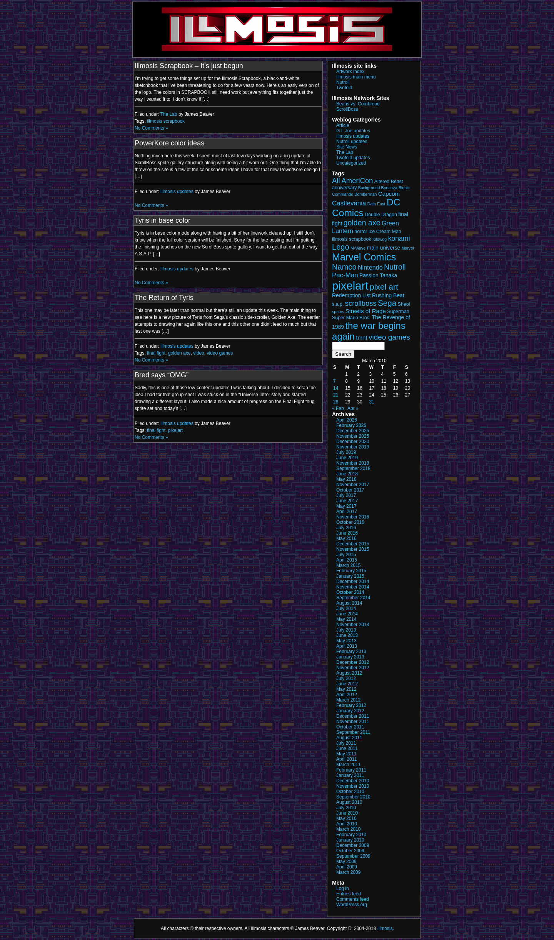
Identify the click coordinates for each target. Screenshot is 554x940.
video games (220, 353)
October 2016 (350, 522)
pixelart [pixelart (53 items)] (350, 285)
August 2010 (349, 802)
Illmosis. (385, 928)
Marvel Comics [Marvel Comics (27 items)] (364, 257)
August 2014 (349, 603)
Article (342, 125)
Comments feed (352, 899)
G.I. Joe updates (353, 130)
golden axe (179, 353)
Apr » (353, 408)
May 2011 (346, 754)
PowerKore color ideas (169, 143)
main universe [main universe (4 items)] (383, 248)
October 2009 (350, 850)
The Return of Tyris (164, 298)
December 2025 (352, 430)
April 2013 (346, 646)
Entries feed (348, 894)
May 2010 (346, 818)
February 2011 (351, 770)
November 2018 (352, 463)
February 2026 (351, 425)
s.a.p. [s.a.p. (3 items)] (338, 304)
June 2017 (347, 500)
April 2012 (346, 694)
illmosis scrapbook (166, 121)
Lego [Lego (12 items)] (340, 247)
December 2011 (352, 716)
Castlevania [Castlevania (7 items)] (349, 203)
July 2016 (346, 527)
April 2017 (346, 511)
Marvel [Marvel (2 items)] (408, 248)
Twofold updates (353, 157)
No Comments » (151, 128)
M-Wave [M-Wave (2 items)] (357, 248)
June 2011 (347, 748)
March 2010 (348, 829)
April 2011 (346, 759)
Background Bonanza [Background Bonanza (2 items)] (377, 187)
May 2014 (346, 619)
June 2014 (347, 614)
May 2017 (346, 506)
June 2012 (347, 684)
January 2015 (350, 576)
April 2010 (346, 824)
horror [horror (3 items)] (360, 231)
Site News (346, 147)
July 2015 (346, 554)
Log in (342, 888)
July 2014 (346, 608)
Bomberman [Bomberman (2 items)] (365, 194)
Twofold (344, 87)
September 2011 (353, 732)
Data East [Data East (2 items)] (376, 204)
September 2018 (353, 468)
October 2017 (350, 490)
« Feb (338, 408)
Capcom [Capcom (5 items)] (389, 193)
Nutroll (343, 82)
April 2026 (346, 420)
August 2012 (349, 673)
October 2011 (350, 727)
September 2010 (353, 797)
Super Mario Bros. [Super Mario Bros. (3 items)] (351, 317)
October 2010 (350, 791)
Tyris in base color (162, 220)
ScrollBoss (347, 109)
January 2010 (350, 840)
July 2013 (346, 630)
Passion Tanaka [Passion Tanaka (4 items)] (378, 275)
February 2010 (351, 834)
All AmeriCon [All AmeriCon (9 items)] (352, 181)
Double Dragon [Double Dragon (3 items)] (381, 214)
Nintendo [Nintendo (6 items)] (370, 267)
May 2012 (346, 689)
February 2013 (351, 651)
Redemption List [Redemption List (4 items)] (351, 295)
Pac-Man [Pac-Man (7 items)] (345, 275)
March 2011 (348, 764)
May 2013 (346, 640)
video (198, 353)
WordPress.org (351, 904)
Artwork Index (350, 71)
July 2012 (346, 678)
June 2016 (347, 533)
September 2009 (353, 856)
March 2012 (348, 700)
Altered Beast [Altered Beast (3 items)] (388, 181)
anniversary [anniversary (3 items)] (344, 187)
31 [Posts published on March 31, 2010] (371, 402)
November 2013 (352, 624)
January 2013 (350, 657)
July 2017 (346, 495)
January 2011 (350, 775)
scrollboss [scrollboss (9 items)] (361, 303)
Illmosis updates (177, 191)
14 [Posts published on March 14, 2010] (335, 388)
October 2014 (350, 592)
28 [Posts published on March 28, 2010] (335, 402)
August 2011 (349, 737)
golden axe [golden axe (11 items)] (362, 222)
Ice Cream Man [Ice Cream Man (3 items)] (385, 231)
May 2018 (346, 479)
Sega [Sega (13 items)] (387, 302)
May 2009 (346, 861)
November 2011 (352, 721)
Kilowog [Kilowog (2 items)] (379, 239)
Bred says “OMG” (162, 375)
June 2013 (347, 635)
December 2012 (352, 662)
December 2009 (352, 845)
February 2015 (351, 570)
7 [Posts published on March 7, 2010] (334, 381)
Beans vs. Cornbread (358, 104)
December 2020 (352, 441)
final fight (156, 353)
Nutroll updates (351, 141)
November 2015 (352, 549)
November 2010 (352, 786)
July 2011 (346, 743)
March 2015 (348, 565)
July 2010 (346, 807)
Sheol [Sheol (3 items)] (404, 304)
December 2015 (352, 544)
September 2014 (353, 597)
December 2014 (352, 581)
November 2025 (352, 436)
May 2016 (346, 538)
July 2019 (346, 452)
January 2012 (350, 710)
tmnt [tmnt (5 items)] (361, 337)
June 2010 (347, 813)
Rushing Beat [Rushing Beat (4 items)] (388, 295)
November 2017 (352, 484)
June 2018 (347, 474)
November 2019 (352, 447)
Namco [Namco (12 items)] (344, 267)
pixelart (175, 430)
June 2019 (347, 457)
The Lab (168, 114)
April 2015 (346, 560)
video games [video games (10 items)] (389, 337)
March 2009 (348, 872)
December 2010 (352, 780)
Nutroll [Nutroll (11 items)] (395, 267)
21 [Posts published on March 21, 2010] (335, 395)
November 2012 (352, 667)
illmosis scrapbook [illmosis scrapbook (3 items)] (351, 239)
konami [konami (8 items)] (399, 238)
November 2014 (352, 587)
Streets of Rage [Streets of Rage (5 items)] (365, 311)
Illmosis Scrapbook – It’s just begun (189, 66)
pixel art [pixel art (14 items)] (384, 286)
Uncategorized (351, 163)
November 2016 (352, 517)
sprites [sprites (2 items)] (338, 311)
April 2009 (346, 867)
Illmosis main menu (356, 77)
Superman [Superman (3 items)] (398, 311)
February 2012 (351, 705)
